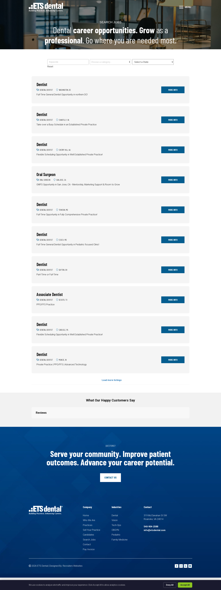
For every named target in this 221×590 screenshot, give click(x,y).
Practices (87, 525)
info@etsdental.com (154, 530)
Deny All (170, 585)
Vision (115, 520)
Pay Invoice (89, 549)
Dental (115, 515)
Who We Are (89, 520)
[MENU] (185, 7)
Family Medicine (120, 539)
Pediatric (116, 534)
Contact (87, 544)
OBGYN (115, 530)
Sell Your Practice (91, 530)
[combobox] (110, 62)
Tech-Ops (116, 525)
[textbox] (110, 62)
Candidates (88, 534)
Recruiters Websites (72, 566)
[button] (31, 421)
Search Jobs (89, 539)
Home (86, 515)
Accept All (185, 585)
